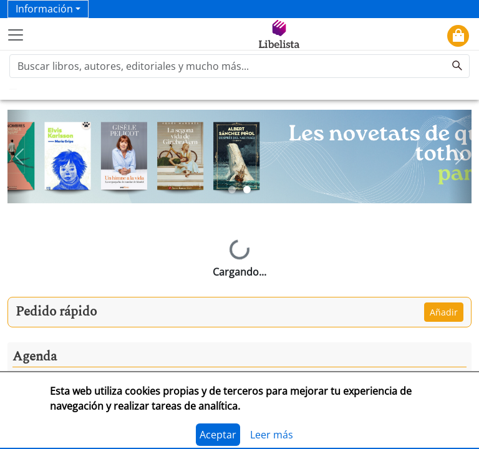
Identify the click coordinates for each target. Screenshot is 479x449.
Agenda (34, 357)
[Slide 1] (232, 189)
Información (44, 9)
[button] (19, 156)
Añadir (444, 312)
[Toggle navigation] (15, 35)
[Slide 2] (247, 189)
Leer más (271, 435)
